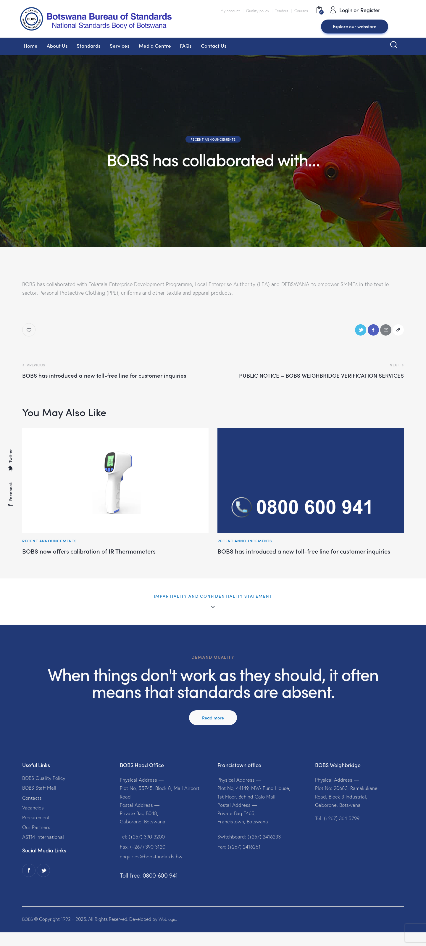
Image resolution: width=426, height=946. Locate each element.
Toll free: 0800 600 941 (149, 889)
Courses (301, 10)
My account (230, 10)
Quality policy (257, 10)
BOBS (28, 932)
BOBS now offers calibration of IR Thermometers (100, 554)
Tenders (281, 10)
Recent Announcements (213, 139)
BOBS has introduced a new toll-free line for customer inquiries (304, 558)
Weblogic (169, 932)
